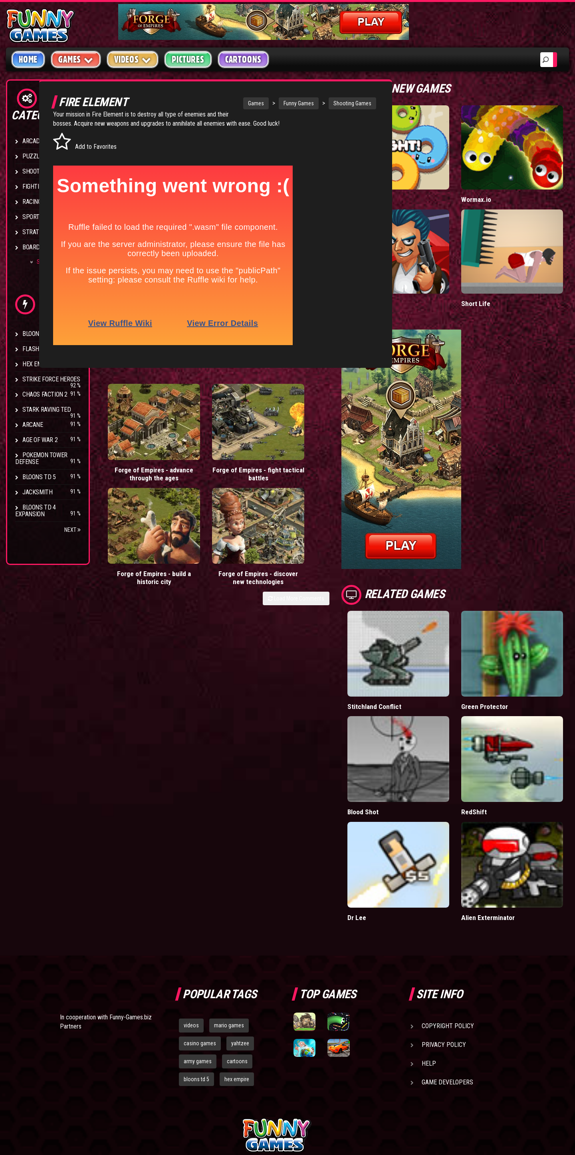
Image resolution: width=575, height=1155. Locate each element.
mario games (229, 941)
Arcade (32, 141)
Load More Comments (336, 477)
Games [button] (75, 59)
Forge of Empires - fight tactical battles (202, 453)
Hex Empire (38, 364)
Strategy (35, 232)
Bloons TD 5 (39, 477)
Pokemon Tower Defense (41, 458)
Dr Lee (396, 834)
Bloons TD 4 (39, 334)
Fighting (34, 186)
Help (429, 979)
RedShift (493, 745)
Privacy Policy (444, 961)
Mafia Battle (404, 270)
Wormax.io (496, 183)
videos (191, 941)
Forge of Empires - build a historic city (268, 453)
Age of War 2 (40, 440)
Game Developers (447, 998)
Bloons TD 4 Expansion (35, 510)
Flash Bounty (41, 349)
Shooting (35, 171)
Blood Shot (403, 745)
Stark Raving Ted (46, 409)
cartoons (237, 977)
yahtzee (240, 959)
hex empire (236, 995)
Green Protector (504, 656)
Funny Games (276, 103)
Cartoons (243, 59)
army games (198, 977)
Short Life (495, 270)
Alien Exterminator (507, 834)
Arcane (32, 424)
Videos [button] (132, 59)
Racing (32, 201)
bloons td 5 (196, 995)
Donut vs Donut (409, 183)
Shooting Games (330, 103)
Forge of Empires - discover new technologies (336, 453)
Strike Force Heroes (51, 379)
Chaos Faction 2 (44, 394)
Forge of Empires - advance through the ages (135, 453)
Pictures (188, 59)
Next (72, 530)
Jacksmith (37, 492)
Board (31, 247)
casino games (200, 959)
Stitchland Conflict (414, 656)
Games (233, 103)
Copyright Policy (448, 942)
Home (28, 59)
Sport (31, 217)
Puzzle (32, 156)
